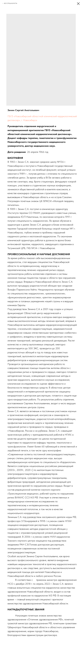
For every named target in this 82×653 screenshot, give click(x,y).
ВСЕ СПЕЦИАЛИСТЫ (10, 3)
